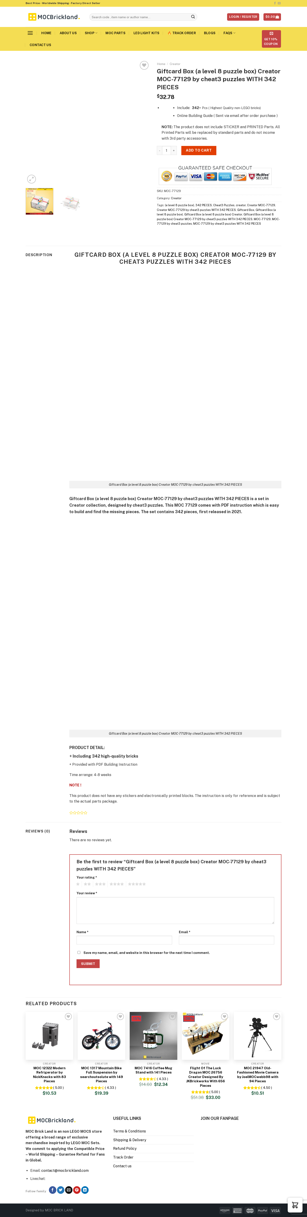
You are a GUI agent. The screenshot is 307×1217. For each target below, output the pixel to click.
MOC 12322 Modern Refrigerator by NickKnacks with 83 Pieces (49, 1074)
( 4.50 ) (266, 1087)
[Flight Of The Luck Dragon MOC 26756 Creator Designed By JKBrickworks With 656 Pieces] (205, 1036)
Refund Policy (125, 1148)
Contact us (40, 45)
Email (184, 932)
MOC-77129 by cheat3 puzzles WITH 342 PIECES (227, 223)
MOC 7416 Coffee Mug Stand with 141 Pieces (153, 1070)
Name (82, 932)
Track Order (123, 1157)
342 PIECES (203, 205)
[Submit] (193, 17)
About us (68, 33)
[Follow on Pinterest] (77, 1190)
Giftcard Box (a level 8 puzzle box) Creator (213, 214)
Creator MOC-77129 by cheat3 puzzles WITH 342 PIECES (196, 210)
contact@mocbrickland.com (65, 1170)
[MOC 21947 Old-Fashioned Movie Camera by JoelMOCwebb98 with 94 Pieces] (257, 1036)
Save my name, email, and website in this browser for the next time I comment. (146, 953)
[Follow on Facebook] (275, 3)
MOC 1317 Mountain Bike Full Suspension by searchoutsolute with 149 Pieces (101, 1074)
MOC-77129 (262, 219)
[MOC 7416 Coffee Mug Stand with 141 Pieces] (153, 1036)
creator (241, 205)
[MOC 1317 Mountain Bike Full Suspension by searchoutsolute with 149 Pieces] (101, 1036)
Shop (91, 33)
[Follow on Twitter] (60, 1190)
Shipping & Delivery (129, 1140)
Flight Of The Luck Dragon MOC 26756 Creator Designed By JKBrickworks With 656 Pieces (205, 1076)
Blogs (209, 33)
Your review (87, 893)
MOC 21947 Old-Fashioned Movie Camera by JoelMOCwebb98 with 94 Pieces (257, 1074)
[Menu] (30, 33)
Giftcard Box (245, 210)
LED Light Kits (146, 33)
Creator (175, 64)
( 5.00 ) (58, 1087)
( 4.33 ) (110, 1087)
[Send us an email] (279, 3)
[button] (295, 1205)
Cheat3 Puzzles (224, 205)
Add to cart (199, 150)
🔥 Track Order (181, 33)
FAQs (229, 33)
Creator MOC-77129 (261, 205)
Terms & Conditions (129, 1131)
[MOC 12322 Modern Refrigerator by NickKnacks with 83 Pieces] (49, 1036)
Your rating (87, 877)
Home (46, 33)
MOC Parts (115, 33)
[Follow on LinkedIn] (85, 1190)
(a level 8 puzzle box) (179, 205)
